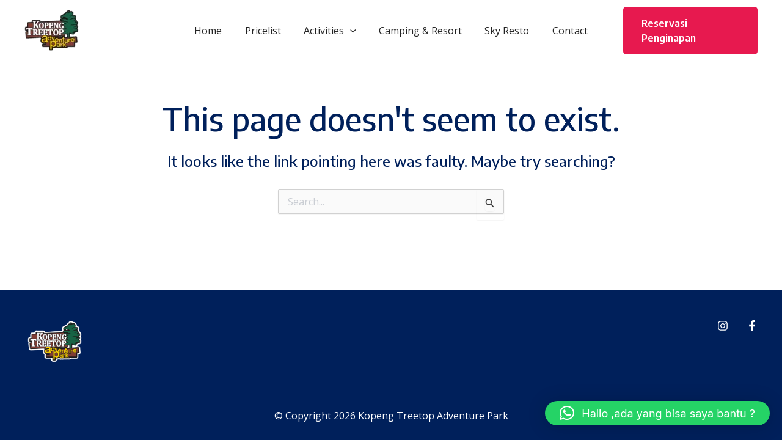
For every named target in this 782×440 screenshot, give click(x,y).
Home (216, 30)
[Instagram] (722, 325)
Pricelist (268, 30)
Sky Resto (502, 30)
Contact (561, 30)
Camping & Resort (418, 30)
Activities (331, 30)
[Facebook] (752, 325)
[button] (352, 30)
